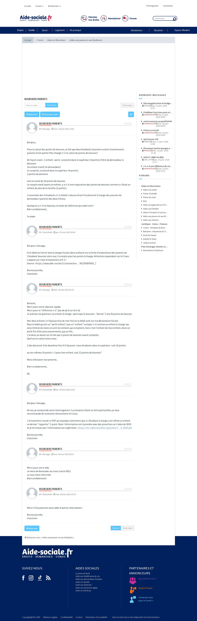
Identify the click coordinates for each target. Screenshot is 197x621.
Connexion (168, 5)
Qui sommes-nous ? (148, 578)
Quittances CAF (150, 139)
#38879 (128, 449)
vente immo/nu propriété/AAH (157, 121)
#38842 (128, 123)
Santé (45, 30)
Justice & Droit (149, 243)
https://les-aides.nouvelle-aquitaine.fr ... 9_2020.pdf (105, 427)
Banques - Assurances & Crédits (156, 231)
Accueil (27, 6)
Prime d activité (151, 130)
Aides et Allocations (151, 186)
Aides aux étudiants (84, 585)
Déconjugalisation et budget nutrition (157, 103)
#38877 (128, 384)
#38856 (128, 284)
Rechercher (54, 6)
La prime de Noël (83, 573)
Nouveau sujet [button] (50, 114)
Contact (79, 617)
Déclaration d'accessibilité (96, 617)
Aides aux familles (151, 208)
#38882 (128, 489)
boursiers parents (36, 99)
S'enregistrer (152, 5)
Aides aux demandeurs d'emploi (89, 579)
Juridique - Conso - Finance (154, 224)
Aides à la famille (82, 582)
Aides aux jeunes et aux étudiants (156, 216)
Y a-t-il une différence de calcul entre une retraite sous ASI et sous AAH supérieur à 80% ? (157, 166)
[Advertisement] (79, 73)
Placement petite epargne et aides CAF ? (157, 148)
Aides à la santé (150, 190)
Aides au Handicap (83, 590)
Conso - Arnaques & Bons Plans (156, 227)
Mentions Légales (50, 617)
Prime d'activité (150, 193)
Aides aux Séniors (151, 220)
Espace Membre (182, 30)
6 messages (128, 105)
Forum (39, 6)
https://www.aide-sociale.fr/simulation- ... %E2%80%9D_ (65, 263)
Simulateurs (136, 30)
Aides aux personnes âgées (87, 587)
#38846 (128, 227)
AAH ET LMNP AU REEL (153, 157)
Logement (60, 30)
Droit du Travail (149, 235)
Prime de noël (149, 197)
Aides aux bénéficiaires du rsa (88, 576)
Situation (158, 30)
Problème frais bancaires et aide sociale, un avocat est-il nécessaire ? (157, 112)
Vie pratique (75, 30)
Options (115, 528)
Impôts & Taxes (149, 239)
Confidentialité (66, 617)
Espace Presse (145, 588)
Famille (31, 30)
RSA (145, 201)
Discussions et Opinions (153, 250)
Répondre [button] (32, 114)
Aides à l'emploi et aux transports (156, 212)
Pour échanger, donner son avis (155, 246)
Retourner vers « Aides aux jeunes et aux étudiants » (49, 537)
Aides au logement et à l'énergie (156, 205)
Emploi (20, 30)
